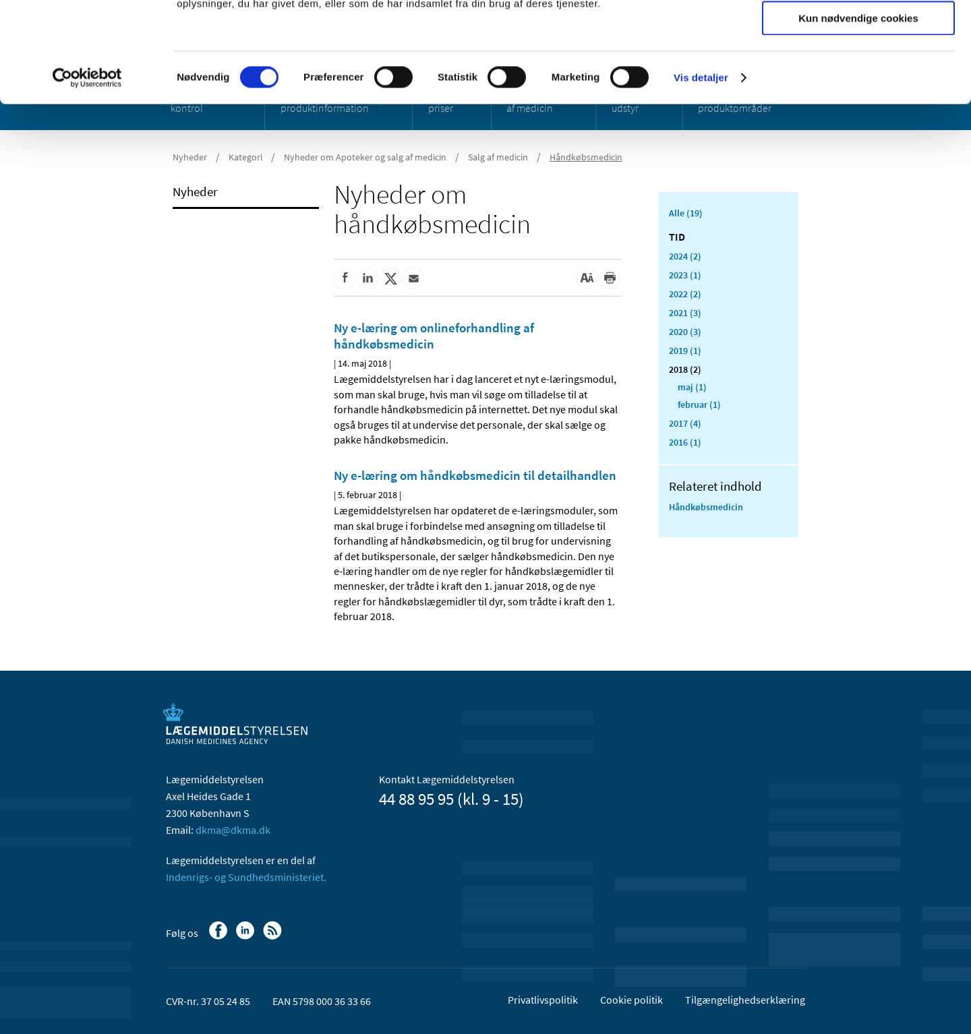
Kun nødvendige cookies (858, 112)
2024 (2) (685, 256)
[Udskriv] (609, 278)
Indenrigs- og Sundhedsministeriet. (246, 877)
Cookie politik (631, 999)
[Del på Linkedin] (367, 278)
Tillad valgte (858, 73)
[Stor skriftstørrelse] (586, 278)
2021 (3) (685, 313)
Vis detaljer (701, 171)
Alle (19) (686, 213)
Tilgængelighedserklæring (745, 999)
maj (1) (692, 387)
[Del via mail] (413, 278)
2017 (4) (685, 423)
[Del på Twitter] (390, 278)
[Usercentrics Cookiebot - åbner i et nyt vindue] (87, 172)
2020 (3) (685, 332)
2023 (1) (685, 275)
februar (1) (699, 404)
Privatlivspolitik (543, 999)
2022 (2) (685, 294)
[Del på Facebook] (344, 278)
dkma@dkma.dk (233, 830)
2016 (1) (685, 442)
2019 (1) (685, 350)
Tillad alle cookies (858, 33)
